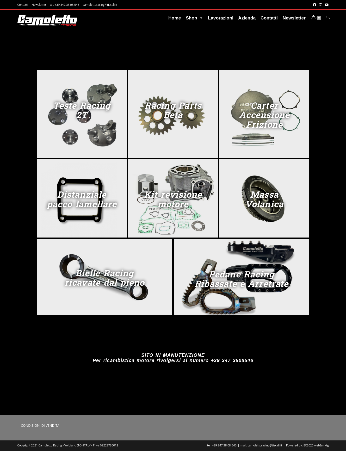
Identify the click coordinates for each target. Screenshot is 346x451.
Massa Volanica (264, 199)
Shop (194, 18)
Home (174, 17)
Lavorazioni (221, 17)
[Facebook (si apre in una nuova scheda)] (314, 4)
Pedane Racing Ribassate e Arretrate (241, 278)
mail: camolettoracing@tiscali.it (261, 445)
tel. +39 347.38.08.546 (64, 5)
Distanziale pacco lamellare (82, 199)
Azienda (247, 17)
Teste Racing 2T (81, 110)
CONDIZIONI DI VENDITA (40, 425)
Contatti (22, 5)
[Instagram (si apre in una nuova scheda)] (320, 4)
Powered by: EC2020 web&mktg (307, 445)
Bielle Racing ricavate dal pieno (104, 277)
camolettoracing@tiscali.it (100, 5)
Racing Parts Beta (173, 110)
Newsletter (39, 5)
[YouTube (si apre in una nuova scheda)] (326, 4)
